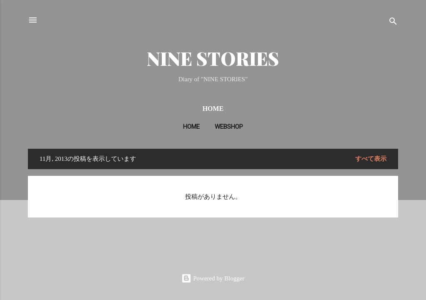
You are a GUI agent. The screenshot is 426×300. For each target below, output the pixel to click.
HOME (191, 126)
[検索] (393, 22)
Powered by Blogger (212, 278)
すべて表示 (370, 158)
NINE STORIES (213, 58)
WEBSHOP (229, 126)
